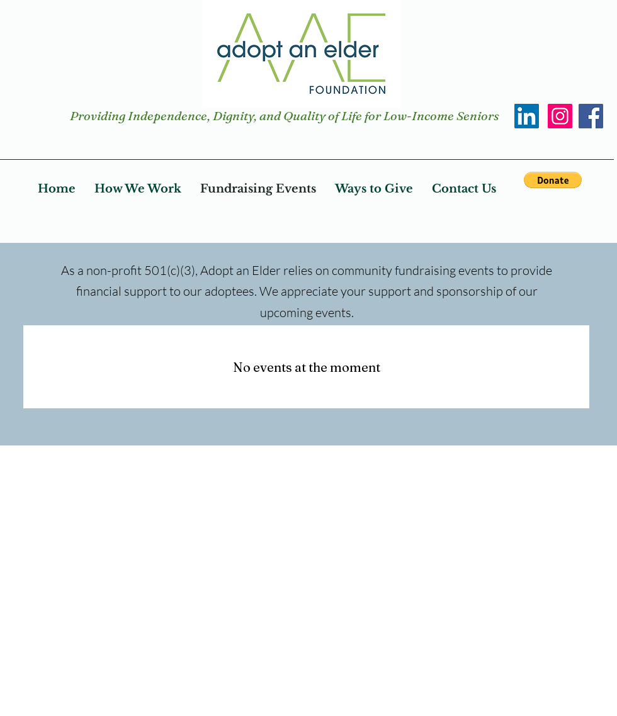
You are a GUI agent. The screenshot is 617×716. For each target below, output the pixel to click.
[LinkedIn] (526, 116)
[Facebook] (591, 116)
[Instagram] (560, 116)
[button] (553, 180)
